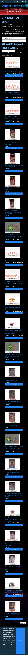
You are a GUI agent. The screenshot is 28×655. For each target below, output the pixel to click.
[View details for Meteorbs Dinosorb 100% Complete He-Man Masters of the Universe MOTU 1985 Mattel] (14, 327)
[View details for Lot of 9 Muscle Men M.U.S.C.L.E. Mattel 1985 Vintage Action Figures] (14, 65)
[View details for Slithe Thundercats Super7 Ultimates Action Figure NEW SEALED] (14, 397)
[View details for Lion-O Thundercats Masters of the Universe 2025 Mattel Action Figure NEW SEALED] (14, 137)
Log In (23, 1)
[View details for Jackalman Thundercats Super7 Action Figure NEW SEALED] (14, 161)
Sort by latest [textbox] (5, 51)
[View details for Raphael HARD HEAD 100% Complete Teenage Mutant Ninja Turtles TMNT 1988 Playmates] (14, 351)
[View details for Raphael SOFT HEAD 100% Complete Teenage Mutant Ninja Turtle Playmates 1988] (14, 231)
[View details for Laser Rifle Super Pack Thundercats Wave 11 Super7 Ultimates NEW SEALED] (14, 563)
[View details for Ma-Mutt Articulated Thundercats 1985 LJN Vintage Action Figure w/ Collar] (14, 586)
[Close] (20, 641)
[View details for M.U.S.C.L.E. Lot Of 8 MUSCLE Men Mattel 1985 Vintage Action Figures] (14, 255)
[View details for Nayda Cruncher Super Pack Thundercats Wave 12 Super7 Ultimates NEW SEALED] (14, 539)
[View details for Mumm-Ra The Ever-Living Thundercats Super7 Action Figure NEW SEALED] (14, 207)
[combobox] (14, 41)
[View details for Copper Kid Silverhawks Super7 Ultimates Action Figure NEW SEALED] (14, 467)
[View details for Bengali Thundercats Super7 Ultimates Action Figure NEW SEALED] (14, 374)
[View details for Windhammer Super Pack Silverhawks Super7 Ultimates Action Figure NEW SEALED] (14, 490)
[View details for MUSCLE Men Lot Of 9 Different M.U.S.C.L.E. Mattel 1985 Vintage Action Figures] (14, 89)
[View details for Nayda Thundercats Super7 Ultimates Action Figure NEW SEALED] (14, 420)
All (4, 53)
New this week (12, 53)
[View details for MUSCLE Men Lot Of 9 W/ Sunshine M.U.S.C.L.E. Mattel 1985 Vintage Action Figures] (14, 113)
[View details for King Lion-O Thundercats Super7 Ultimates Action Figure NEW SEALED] (14, 609)
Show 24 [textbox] (22, 623)
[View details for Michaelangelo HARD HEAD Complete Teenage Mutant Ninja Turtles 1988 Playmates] (14, 443)
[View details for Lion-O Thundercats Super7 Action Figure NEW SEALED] (14, 184)
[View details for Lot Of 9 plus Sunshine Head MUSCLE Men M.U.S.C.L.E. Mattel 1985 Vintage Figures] (14, 278)
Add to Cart (14, 75)
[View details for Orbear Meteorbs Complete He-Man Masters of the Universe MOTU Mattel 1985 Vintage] (14, 514)
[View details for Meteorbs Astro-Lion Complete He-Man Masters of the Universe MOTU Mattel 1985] (14, 302)
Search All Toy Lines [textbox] (8, 41)
